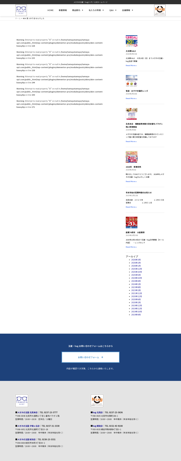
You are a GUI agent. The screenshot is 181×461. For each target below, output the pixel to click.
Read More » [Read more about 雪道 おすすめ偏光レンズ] (131, 98)
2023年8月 (136, 287)
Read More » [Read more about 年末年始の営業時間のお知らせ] (131, 207)
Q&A (113, 10)
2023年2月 (136, 290)
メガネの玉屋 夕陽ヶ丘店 (29, 425)
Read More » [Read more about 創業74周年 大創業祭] (131, 247)
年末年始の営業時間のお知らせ (139, 192)
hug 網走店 (98, 425)
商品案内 (77, 10)
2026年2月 (136, 262)
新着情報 (63, 10)
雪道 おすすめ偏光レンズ (137, 90)
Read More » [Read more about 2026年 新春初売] (131, 181)
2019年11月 (136, 308)
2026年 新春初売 (133, 166)
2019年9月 (136, 314)
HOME (50, 10)
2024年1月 (136, 284)
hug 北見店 (98, 412)
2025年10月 (136, 271)
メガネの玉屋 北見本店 (28, 412)
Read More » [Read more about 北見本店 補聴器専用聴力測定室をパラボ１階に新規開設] (131, 141)
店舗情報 (127, 10)
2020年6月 (136, 299)
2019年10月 (136, 311)
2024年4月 (136, 281)
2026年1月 (136, 265)
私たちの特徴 (96, 10)
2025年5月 (136, 275)
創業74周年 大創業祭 (135, 232)
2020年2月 (136, 302)
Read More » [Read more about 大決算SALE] (131, 65)
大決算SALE (131, 51)
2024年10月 (136, 278)
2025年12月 (136, 268)
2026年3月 (136, 259)
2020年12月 (136, 296)
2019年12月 (136, 305)
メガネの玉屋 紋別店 (27, 439)
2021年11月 (136, 293)
